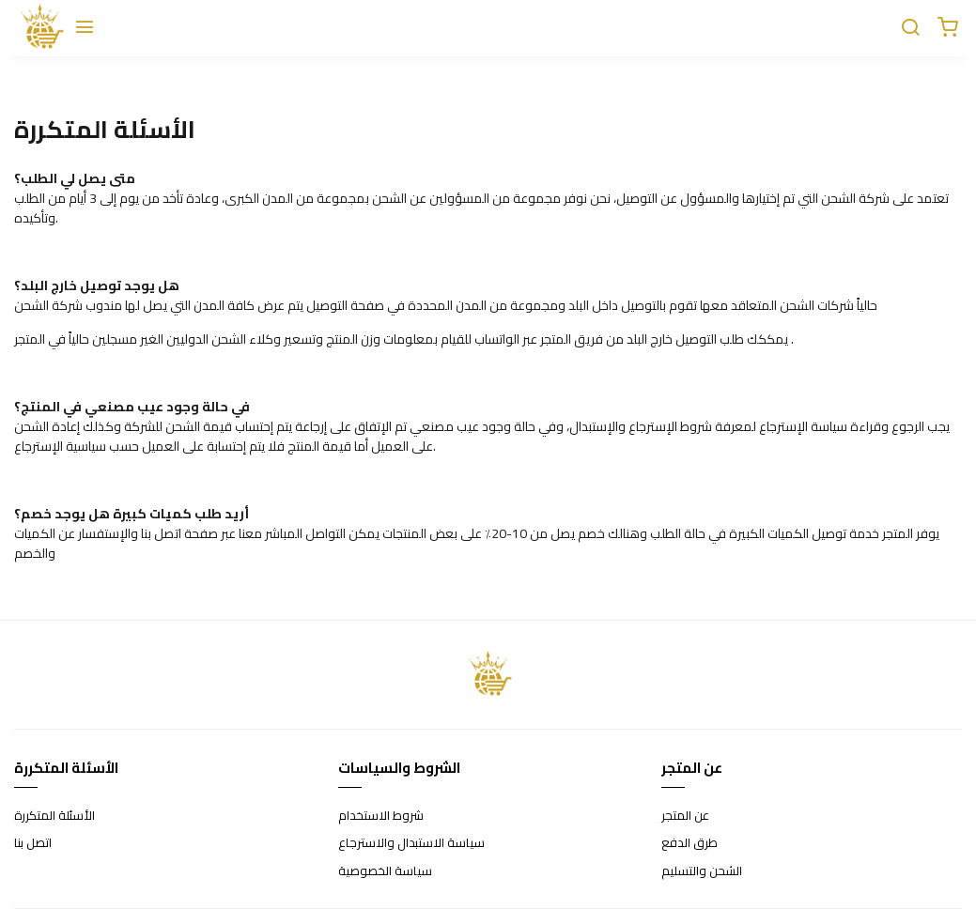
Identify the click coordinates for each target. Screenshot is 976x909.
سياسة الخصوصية (385, 871)
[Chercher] (910, 28)
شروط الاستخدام (381, 816)
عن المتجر (685, 816)
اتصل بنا (33, 843)
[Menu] (84, 28)
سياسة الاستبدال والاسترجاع (411, 843)
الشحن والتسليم (701, 871)
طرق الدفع (689, 843)
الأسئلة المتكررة (54, 816)
